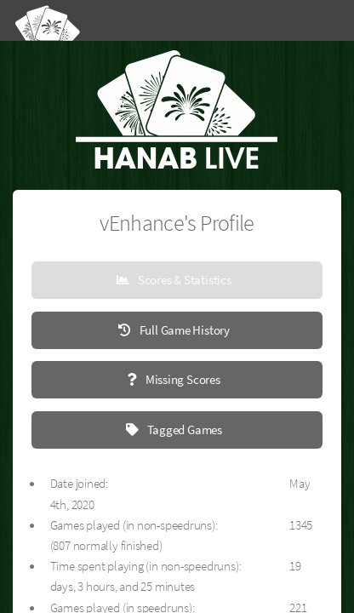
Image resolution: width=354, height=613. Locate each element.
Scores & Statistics (183, 280)
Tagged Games (183, 430)
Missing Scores (181, 379)
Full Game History (183, 330)
